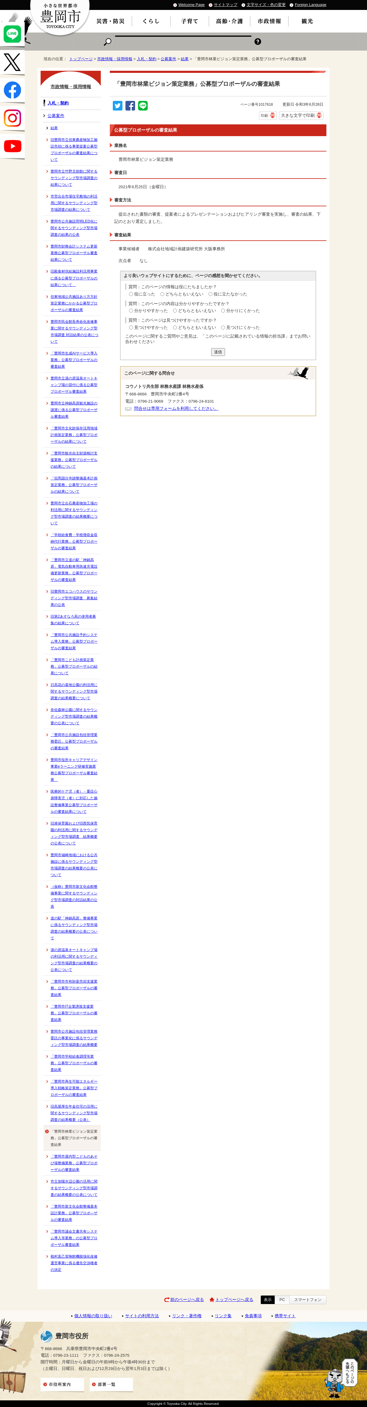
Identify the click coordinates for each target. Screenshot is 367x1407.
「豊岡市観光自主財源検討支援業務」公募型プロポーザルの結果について (74, 460)
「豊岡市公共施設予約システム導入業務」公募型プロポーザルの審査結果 (74, 641)
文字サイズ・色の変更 (266, 4)
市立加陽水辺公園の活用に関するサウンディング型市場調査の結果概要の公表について (74, 1188)
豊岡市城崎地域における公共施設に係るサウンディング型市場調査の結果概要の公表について (74, 865)
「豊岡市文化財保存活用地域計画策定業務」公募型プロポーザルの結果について (74, 435)
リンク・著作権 (187, 1316)
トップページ (81, 59)
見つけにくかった (243, 327)
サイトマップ (225, 4)
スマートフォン (308, 1299)
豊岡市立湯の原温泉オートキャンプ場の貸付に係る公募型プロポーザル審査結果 (74, 385)
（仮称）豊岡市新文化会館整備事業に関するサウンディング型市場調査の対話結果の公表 (74, 896)
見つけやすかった (151, 327)
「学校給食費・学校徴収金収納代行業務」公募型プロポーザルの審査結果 (74, 541)
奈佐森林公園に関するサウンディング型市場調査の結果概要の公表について (74, 716)
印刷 (264, 116)
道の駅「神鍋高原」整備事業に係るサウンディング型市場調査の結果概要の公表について (74, 928)
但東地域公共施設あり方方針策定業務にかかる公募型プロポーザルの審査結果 (74, 303)
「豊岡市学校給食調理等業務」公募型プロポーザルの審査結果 (74, 1063)
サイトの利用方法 (142, 1316)
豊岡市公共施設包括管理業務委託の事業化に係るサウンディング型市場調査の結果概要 (74, 1038)
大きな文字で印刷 (298, 115)
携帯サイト (285, 1316)
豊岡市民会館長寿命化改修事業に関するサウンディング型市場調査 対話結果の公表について (74, 332)
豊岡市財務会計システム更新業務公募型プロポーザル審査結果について (74, 253)
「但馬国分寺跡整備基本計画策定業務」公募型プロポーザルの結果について (74, 485)
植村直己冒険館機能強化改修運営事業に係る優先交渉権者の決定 (74, 1263)
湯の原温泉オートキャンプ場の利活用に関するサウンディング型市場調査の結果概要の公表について (74, 960)
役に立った (144, 294)
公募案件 (168, 59)
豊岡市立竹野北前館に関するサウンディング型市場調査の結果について (74, 178)
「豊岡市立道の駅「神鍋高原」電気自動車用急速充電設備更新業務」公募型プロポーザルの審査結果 (74, 570)
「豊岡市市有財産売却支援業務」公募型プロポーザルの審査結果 (74, 988)
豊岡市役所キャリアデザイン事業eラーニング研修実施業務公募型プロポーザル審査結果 (74, 770)
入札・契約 (146, 59)
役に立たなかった (230, 294)
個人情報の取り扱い (93, 1316)
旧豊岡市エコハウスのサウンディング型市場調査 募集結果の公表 (74, 598)
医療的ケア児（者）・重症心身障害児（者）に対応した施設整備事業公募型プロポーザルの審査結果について (74, 801)
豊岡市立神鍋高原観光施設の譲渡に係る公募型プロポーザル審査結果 (74, 410)
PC (282, 1299)
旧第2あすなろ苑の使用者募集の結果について (73, 619)
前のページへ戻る (187, 1299)
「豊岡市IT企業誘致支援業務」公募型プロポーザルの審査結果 (74, 1013)
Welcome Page (191, 4)
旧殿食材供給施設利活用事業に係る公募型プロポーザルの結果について (74, 278)
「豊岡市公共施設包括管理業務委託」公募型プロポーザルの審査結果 (74, 741)
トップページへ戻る (234, 1299)
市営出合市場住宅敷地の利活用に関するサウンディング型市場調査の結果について (74, 203)
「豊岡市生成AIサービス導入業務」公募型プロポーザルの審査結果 (74, 360)
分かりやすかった (151, 310)
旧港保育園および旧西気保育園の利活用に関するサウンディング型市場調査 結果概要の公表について (74, 833)
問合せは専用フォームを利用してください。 (176, 408)
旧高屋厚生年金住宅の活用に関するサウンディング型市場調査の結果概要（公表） (74, 1113)
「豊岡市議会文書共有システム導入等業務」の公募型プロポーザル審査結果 (74, 1238)
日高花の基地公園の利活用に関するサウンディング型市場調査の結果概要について (74, 691)
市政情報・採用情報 (114, 59)
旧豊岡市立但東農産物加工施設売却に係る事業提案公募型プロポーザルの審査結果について (74, 150)
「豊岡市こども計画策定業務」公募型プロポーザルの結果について (74, 666)
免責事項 (253, 1316)
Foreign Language (310, 4)
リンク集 (223, 1316)
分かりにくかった (243, 310)
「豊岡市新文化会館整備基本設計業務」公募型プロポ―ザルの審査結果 (74, 1213)
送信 (218, 352)
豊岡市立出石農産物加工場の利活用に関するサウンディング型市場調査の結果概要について (74, 513)
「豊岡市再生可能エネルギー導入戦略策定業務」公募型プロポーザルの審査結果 (74, 1088)
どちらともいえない (184, 294)
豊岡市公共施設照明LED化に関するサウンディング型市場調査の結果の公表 (74, 228)
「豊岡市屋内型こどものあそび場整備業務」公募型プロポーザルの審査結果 (74, 1163)
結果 (185, 59)
